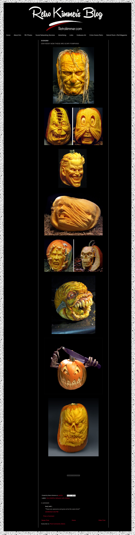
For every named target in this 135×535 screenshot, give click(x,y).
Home (8, 35)
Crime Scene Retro (96, 35)
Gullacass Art (81, 35)
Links (71, 35)
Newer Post (45, 520)
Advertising (62, 35)
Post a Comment (48, 516)
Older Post (101, 520)
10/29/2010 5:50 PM (51, 512)
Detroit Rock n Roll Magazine (116, 35)
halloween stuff (59, 498)
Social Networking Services (45, 35)
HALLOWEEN (50, 498)
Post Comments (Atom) (57, 524)
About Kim (17, 35)
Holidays (67, 498)
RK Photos (28, 35)
